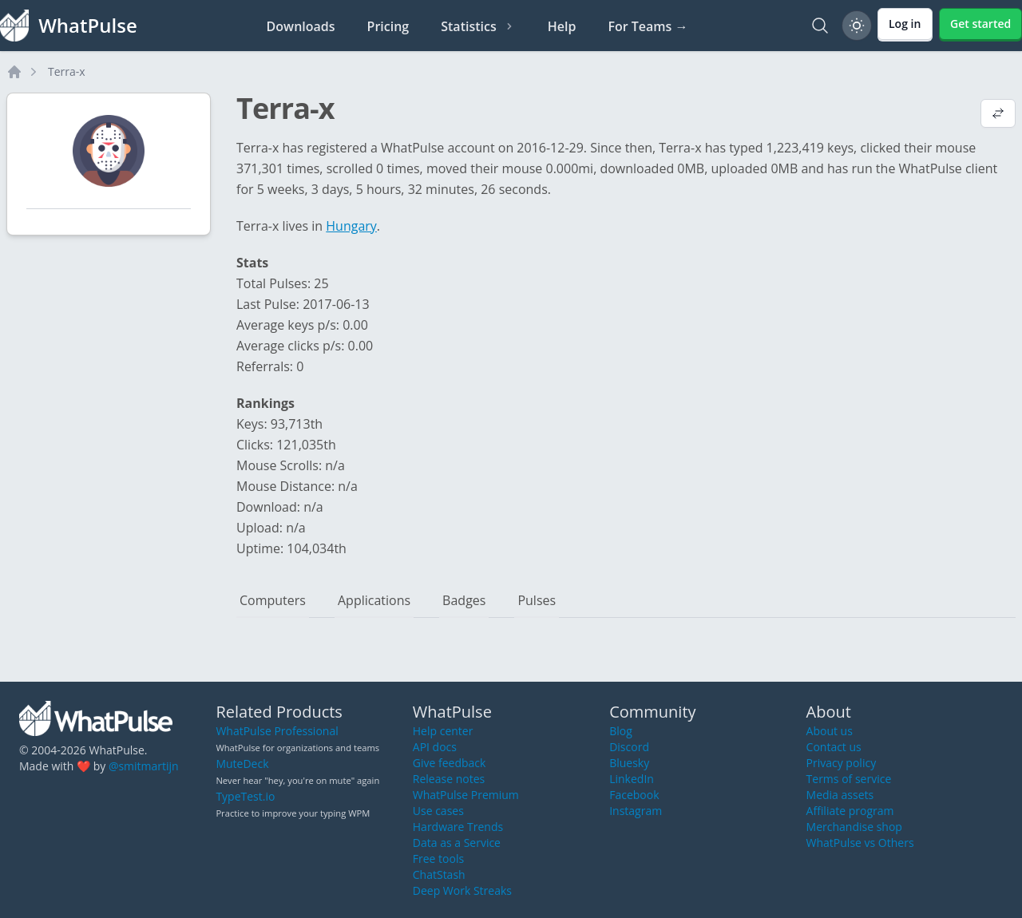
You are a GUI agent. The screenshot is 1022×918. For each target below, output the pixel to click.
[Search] (820, 25)
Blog (620, 730)
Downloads (301, 26)
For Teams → (647, 26)
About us (829, 730)
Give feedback (449, 762)
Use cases (438, 810)
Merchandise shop (854, 826)
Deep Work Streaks (462, 890)
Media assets (840, 794)
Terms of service (849, 778)
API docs (435, 746)
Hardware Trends (458, 826)
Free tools (438, 858)
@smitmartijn (144, 766)
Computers (273, 600)
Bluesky (629, 762)
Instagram (635, 810)
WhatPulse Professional (277, 730)
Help (562, 26)
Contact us (834, 746)
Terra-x (66, 71)
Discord (629, 746)
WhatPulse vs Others (860, 842)
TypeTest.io (245, 796)
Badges (463, 600)
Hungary (351, 226)
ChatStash (439, 874)
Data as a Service (457, 842)
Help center (443, 730)
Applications (374, 600)
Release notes (449, 778)
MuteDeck (242, 763)
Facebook (634, 794)
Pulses (536, 600)
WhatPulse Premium (466, 794)
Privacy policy (841, 762)
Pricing (388, 26)
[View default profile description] (998, 115)
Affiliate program (850, 810)
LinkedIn (631, 778)
